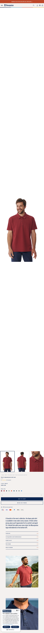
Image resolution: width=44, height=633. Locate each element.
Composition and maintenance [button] (22, 537)
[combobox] (17, 610)
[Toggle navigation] (2, 5)
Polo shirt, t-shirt (11, 475)
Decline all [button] (15, 626)
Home (3, 475)
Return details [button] (22, 547)
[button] (33, 5)
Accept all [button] (6, 626)
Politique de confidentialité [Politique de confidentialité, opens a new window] (8, 624)
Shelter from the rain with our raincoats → (22, 1)
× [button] (18, 610)
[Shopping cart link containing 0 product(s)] (42, 5)
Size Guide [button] (22, 544)
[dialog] (10, 620)
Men (6, 475)
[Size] (22, 495)
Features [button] (22, 533)
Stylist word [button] (22, 540)
